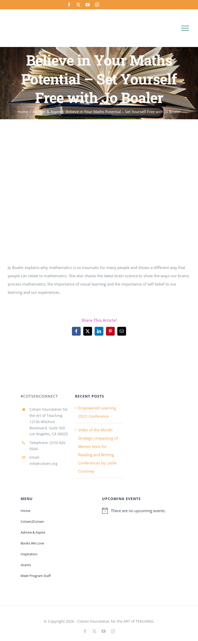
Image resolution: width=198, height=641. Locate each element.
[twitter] (78, 5)
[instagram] (97, 5)
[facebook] (69, 5)
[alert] (139, 511)
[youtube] (88, 5)
